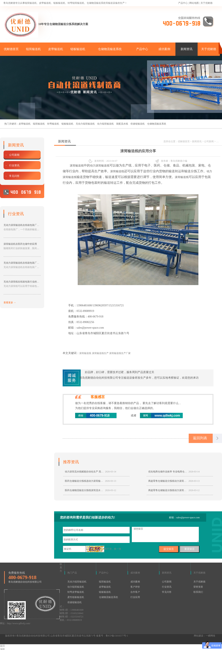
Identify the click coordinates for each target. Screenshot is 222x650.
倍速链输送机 (137, 123)
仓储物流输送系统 (110, 49)
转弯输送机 (53, 123)
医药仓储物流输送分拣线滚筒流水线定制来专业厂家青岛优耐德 (98, 490)
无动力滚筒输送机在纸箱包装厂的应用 (24, 225)
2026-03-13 (110, 481)
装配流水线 (122, 123)
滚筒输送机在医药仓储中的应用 (20, 244)
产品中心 (183, 3)
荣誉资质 (198, 587)
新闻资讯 (186, 49)
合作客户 (135, 592)
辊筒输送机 (33, 49)
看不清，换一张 (112, 549)
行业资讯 (166, 587)
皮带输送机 (55, 49)
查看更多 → (10, 302)
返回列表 (200, 438)
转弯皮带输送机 (75, 592)
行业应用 (135, 597)
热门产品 (72, 573)
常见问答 (166, 592)
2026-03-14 (110, 471)
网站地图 (194, 3)
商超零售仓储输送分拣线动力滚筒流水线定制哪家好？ (176, 490)
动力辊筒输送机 (105, 123)
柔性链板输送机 (75, 597)
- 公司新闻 (12, 154)
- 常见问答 (12, 175)
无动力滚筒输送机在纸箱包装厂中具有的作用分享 (30, 262)
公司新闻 (209, 141)
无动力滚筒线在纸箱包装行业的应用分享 (25, 281)
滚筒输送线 (77, 165)
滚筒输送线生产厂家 (120, 353)
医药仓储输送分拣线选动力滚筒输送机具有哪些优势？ (93, 481)
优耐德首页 (11, 49)
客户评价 (135, 587)
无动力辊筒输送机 (85, 123)
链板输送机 (77, 49)
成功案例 (164, 49)
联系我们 (198, 592)
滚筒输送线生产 (100, 353)
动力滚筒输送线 (99, 165)
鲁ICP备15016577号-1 (117, 636)
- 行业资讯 (12, 165)
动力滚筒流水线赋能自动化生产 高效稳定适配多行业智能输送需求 (99, 471)
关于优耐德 (206, 3)
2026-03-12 (110, 490)
